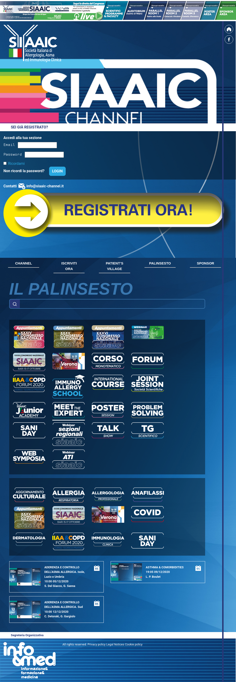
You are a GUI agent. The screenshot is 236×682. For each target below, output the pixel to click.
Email (9, 144)
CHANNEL (23, 263)
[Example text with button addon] (112, 304)
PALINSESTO (160, 263)
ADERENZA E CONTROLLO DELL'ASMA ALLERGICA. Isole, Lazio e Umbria (64, 572)
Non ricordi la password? (24, 171)
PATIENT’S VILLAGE (114, 266)
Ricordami (16, 163)
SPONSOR (205, 263)
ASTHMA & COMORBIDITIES (164, 567)
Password (12, 154)
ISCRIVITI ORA (69, 266)
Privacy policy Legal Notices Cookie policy (115, 644)
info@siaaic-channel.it (45, 186)
